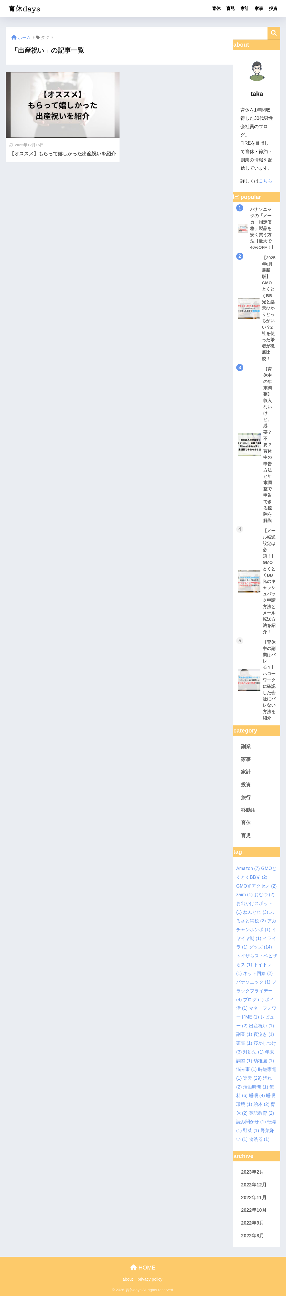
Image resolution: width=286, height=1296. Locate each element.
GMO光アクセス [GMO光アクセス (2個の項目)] (256, 886)
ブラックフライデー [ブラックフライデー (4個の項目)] (256, 991)
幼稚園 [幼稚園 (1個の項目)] (264, 1060)
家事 (259, 8)
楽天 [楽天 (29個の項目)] (252, 1078)
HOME (143, 1267)
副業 (246, 746)
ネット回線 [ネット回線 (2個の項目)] (258, 973)
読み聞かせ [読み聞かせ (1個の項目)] (251, 1121)
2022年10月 (254, 1210)
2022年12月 (254, 1185)
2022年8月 (252, 1236)
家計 (244, 8)
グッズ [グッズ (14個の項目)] (260, 947)
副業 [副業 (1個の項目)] (244, 1034)
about (128, 1279)
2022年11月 (254, 1197)
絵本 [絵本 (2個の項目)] (261, 1104)
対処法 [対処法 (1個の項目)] (253, 1052)
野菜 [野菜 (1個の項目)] (251, 1130)
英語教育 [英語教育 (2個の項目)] (261, 1113)
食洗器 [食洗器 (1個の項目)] (259, 1139)
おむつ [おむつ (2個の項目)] (264, 894)
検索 (274, 33)
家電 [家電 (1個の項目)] (244, 1043)
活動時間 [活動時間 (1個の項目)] (255, 1087)
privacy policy (150, 1279)
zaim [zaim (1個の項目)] (244, 894)
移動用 (248, 810)
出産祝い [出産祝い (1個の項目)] (261, 1025)
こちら (265, 180)
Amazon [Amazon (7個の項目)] (248, 868)
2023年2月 (252, 1172)
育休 (216, 8)
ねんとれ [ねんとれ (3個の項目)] (255, 912)
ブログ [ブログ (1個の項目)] (253, 999)
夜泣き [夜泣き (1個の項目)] (264, 1034)
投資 (273, 8)
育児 (230, 8)
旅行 (246, 797)
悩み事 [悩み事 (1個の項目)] (246, 1069)
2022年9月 (252, 1223)
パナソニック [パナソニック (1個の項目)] (253, 982)
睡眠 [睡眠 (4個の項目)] (257, 1095)
